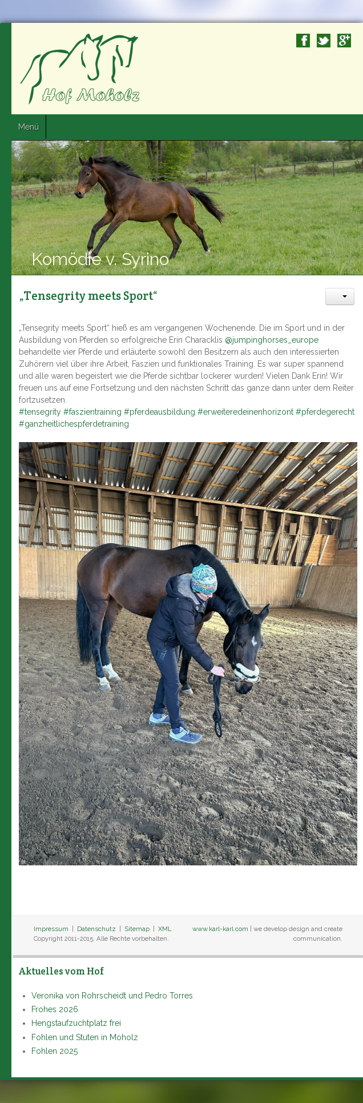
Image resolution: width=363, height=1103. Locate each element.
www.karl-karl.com (220, 929)
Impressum (51, 929)
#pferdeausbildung (159, 411)
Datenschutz (96, 929)
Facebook (303, 40)
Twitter (323, 40)
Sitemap (137, 929)
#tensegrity (40, 411)
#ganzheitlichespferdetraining (74, 423)
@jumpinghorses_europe (271, 339)
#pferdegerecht (325, 411)
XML (165, 929)
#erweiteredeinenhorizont (245, 411)
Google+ (344, 40)
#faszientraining (92, 411)
